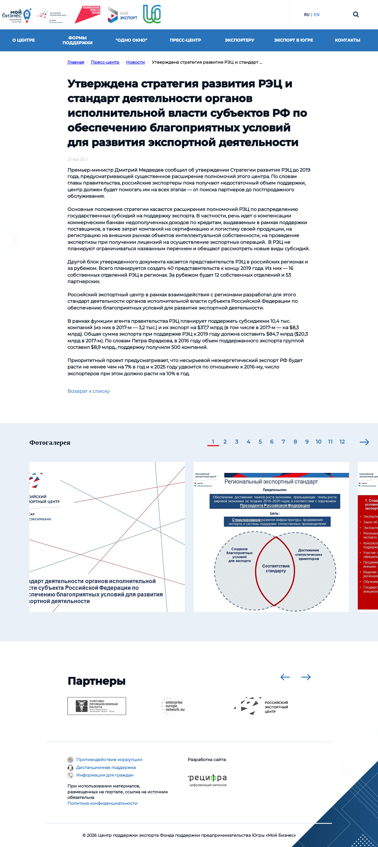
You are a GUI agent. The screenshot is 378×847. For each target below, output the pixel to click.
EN (316, 14)
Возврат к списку (88, 391)
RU (307, 14)
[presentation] (364, 442)
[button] (213, 442)
